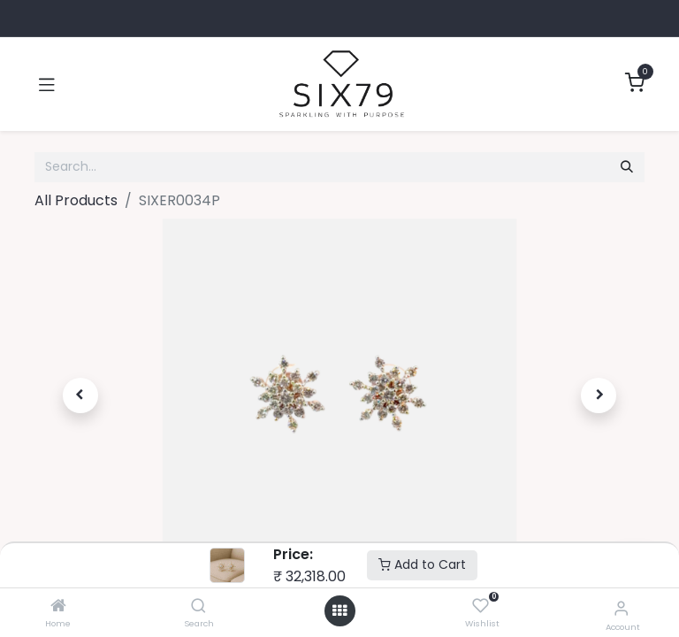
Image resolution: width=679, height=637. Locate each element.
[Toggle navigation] (46, 84)
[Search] (198, 606)
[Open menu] (339, 611)
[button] (80, 395)
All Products (76, 200)
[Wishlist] (480, 606)
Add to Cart (422, 564)
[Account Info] (621, 608)
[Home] (58, 606)
